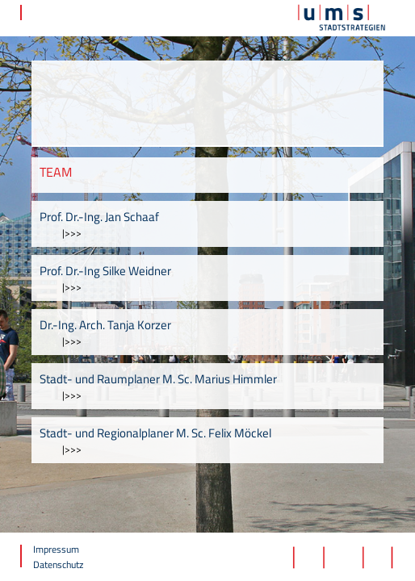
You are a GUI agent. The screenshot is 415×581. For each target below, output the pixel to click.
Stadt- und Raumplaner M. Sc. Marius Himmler (158, 379)
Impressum (56, 549)
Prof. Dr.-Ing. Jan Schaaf (99, 216)
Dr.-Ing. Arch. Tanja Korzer (105, 325)
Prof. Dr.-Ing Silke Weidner (105, 270)
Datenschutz (58, 564)
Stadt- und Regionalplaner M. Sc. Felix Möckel (155, 433)
